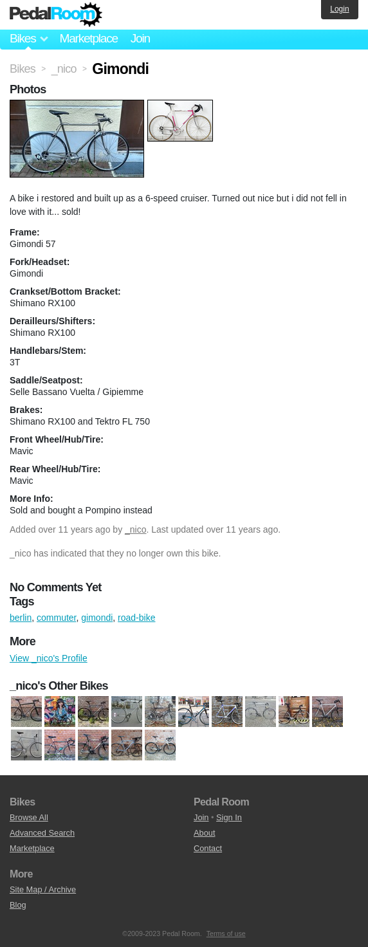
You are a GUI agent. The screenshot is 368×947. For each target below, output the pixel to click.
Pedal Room (56, 15)
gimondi (97, 617)
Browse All (29, 817)
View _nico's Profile (48, 658)
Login (339, 9)
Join (140, 38)
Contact (208, 848)
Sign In (229, 817)
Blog (18, 905)
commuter (56, 617)
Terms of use (226, 933)
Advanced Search (42, 833)
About (204, 833)
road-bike (136, 617)
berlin (21, 617)
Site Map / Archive (43, 889)
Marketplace (88, 38)
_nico (135, 529)
